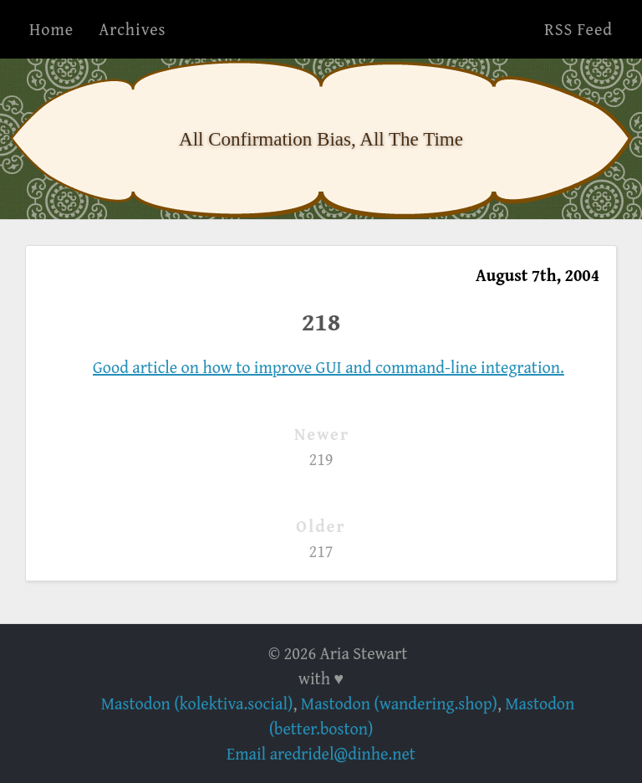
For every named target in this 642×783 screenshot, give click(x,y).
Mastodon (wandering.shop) (399, 703)
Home (51, 29)
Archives (132, 29)
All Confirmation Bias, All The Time (321, 139)
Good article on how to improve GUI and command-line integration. (328, 367)
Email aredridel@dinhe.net (321, 753)
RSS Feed (578, 29)
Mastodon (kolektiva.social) (197, 703)
